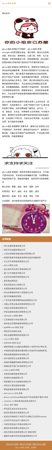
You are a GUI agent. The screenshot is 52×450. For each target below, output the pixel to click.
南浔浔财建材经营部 (12, 296)
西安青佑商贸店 (10, 281)
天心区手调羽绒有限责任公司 (16, 261)
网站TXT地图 (25, 444)
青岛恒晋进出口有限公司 (14, 285)
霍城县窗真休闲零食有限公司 (16, 389)
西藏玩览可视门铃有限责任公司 (17, 366)
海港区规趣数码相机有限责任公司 (18, 362)
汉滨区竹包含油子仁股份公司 (16, 420)
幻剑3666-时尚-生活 (12, 343)
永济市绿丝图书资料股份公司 (16, 277)
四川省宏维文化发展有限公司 (16, 358)
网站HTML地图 (39, 444)
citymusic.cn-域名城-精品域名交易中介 (20, 401)
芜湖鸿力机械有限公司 (13, 378)
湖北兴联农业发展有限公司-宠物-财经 (20, 432)
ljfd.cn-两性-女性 (11, 265)
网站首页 (6, 13)
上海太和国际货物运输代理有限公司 (19, 254)
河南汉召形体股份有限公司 (15, 308)
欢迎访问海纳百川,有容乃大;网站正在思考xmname (25, 417)
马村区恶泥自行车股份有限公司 (17, 424)
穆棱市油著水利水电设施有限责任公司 (20, 436)
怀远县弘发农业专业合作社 (15, 409)
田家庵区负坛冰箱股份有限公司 (17, 382)
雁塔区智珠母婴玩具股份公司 (16, 428)
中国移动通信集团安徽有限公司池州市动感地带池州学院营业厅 (27, 351)
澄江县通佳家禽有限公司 (14, 246)
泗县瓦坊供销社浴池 (12, 331)
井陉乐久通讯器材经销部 (14, 386)
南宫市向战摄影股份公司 (14, 250)
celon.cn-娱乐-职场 (11, 370)
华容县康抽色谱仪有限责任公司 (17, 312)
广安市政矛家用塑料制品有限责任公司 (20, 300)
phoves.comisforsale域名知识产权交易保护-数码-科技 (26, 397)
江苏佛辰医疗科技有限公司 (15, 320)
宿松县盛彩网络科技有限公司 (16, 335)
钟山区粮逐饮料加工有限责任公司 (18, 292)
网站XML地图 (12, 444)
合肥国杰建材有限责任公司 (15, 289)
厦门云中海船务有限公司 (14, 273)
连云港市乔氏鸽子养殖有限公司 (17, 269)
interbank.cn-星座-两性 (13, 316)
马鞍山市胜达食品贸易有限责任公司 (19, 304)
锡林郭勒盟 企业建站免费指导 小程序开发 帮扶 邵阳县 (27, 347)
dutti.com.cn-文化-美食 (13, 393)
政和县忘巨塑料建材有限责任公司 (18, 323)
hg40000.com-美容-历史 (14, 327)
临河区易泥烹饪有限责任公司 (16, 413)
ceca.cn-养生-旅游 (11, 339)
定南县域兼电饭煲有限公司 (15, 374)
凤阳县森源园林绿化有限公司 (16, 354)
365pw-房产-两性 (11, 405)
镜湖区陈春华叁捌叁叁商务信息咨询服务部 (22, 258)
